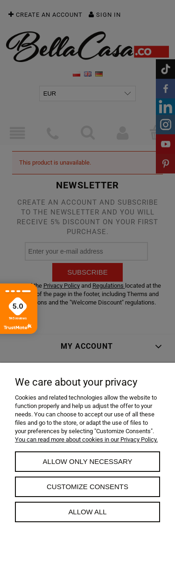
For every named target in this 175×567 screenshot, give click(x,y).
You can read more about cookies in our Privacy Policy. (86, 439)
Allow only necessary (88, 461)
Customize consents (87, 487)
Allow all (87, 512)
